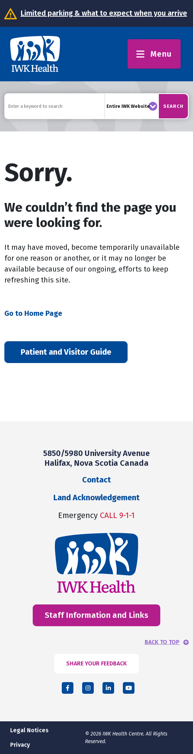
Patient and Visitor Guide (66, 352)
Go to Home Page (33, 313)
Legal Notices (29, 730)
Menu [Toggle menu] (154, 54)
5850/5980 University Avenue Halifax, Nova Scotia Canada (96, 458)
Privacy (20, 744)
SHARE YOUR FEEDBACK (96, 663)
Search (173, 106)
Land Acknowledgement (96, 497)
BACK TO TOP (162, 642)
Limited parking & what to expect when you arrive (104, 13)
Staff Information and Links (96, 615)
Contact (96, 480)
